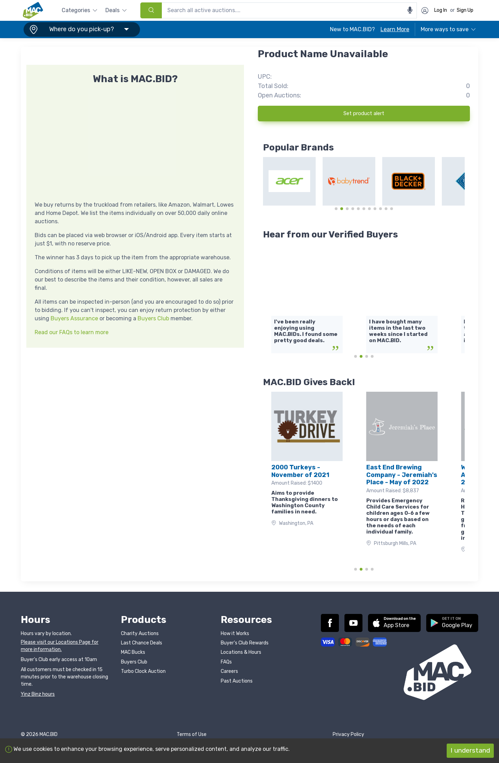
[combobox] (278, 10)
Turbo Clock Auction (143, 671)
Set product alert (363, 113)
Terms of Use (192, 734)
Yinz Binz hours (38, 694)
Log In (440, 10)
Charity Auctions (140, 633)
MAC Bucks (133, 652)
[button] (80, 29)
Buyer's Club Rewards (245, 643)
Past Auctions (237, 681)
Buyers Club (153, 318)
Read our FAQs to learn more (71, 332)
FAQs (226, 662)
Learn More (394, 29)
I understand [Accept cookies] (470, 750)
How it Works (235, 633)
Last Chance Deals (141, 643)
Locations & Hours (241, 652)
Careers (229, 671)
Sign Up (465, 10)
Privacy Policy (348, 734)
